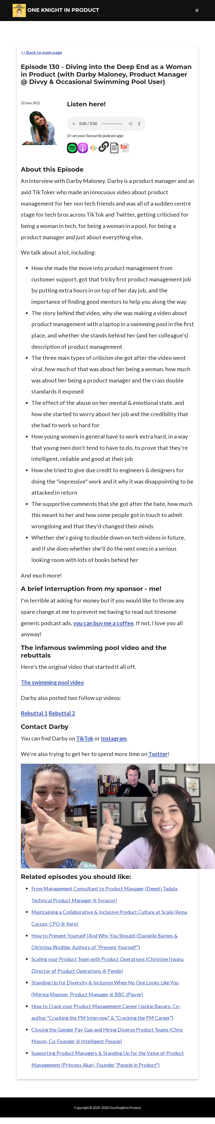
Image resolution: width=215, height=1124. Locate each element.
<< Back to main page (41, 52)
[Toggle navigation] (197, 10)
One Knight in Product (56, 10)
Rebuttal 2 (61, 713)
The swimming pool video (52, 682)
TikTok (84, 738)
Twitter (158, 753)
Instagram (113, 738)
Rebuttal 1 (34, 713)
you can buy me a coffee (103, 623)
